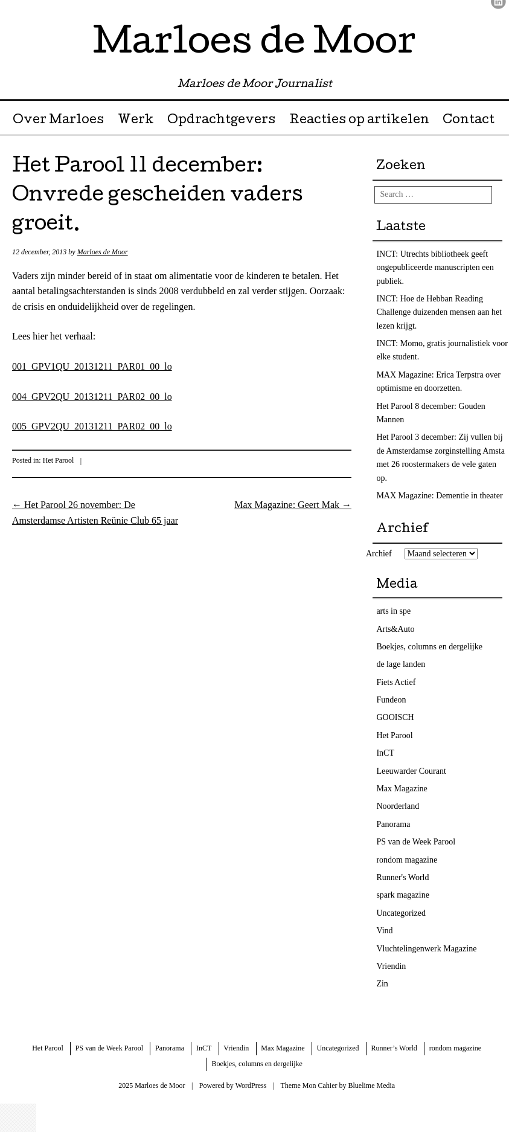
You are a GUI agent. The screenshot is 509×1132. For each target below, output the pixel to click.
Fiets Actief (395, 682)
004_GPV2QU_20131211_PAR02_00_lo (92, 396)
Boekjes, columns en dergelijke (429, 646)
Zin (382, 983)
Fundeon (391, 699)
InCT (385, 752)
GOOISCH (395, 717)
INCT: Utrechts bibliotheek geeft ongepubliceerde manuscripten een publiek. (434, 267)
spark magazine (402, 894)
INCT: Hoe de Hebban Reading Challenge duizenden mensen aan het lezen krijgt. (439, 312)
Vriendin (391, 966)
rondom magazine (406, 859)
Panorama (393, 824)
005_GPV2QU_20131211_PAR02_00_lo (92, 426)
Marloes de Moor (254, 45)
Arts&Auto (395, 629)
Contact (469, 121)
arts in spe (393, 611)
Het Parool (58, 460)
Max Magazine (401, 788)
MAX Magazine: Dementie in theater (439, 495)
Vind (384, 930)
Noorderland (397, 806)
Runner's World (402, 877)
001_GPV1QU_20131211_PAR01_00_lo (92, 366)
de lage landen (400, 664)
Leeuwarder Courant (411, 771)
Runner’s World (394, 1048)
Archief (379, 553)
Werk (136, 121)
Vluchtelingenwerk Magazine (426, 948)
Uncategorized (401, 913)
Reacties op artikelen (359, 121)
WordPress (251, 1085)
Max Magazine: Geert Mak (292, 505)
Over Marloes (58, 121)
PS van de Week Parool (415, 841)
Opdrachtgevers (221, 121)
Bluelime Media (371, 1085)
